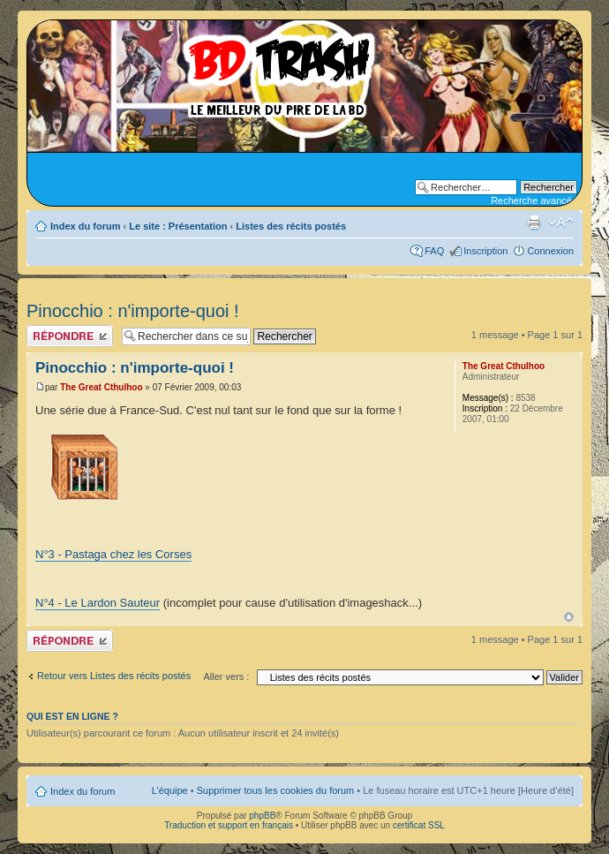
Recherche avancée (534, 200)
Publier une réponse (69, 336)
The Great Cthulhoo (101, 387)
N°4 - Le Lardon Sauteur (97, 602)
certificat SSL (419, 825)
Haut (569, 617)
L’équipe (170, 790)
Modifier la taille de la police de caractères (561, 223)
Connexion (550, 251)
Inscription (485, 251)
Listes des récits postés (291, 226)
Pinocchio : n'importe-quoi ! (132, 311)
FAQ (434, 251)
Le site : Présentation (178, 226)
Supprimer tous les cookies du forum (276, 790)
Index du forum (85, 226)
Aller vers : (226, 676)
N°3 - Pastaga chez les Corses (113, 554)
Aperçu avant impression (534, 223)
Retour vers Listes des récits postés (114, 675)
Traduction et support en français (228, 825)
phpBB (262, 815)
